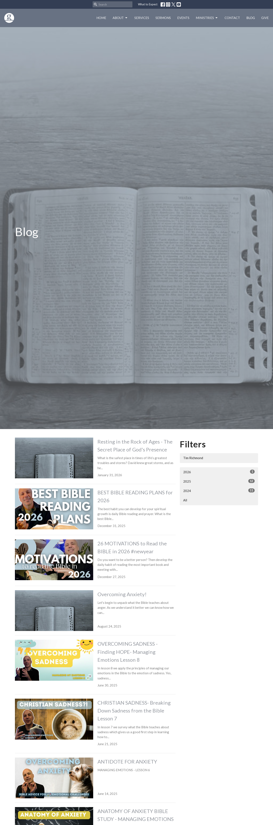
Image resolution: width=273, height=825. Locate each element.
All (185, 500)
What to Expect (147, 4)
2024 (219, 490)
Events (183, 18)
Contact (232, 18)
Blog (250, 18)
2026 (219, 472)
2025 (219, 481)
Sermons (163, 18)
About (120, 18)
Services (141, 18)
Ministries (207, 18)
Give (265, 18)
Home (101, 18)
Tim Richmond (193, 458)
